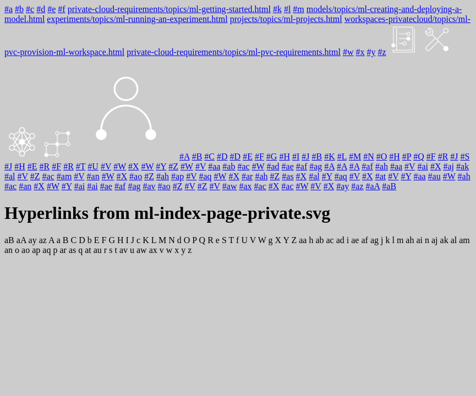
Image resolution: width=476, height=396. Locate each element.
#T (80, 166)
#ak (462, 166)
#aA (373, 186)
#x (360, 52)
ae (355, 240)
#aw (229, 186)
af (364, 240)
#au (434, 176)
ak (444, 240)
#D (222, 156)
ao (25, 250)
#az (357, 186)
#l (287, 9)
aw (141, 250)
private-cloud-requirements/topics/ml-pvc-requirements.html (234, 52)
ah (410, 240)
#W (119, 166)
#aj (448, 166)
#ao (135, 176)
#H (284, 156)
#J (305, 156)
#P (406, 156)
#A (184, 156)
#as (287, 176)
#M (355, 156)
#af (301, 166)
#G (271, 156)
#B (197, 156)
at (88, 250)
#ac (243, 166)
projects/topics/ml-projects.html (286, 19)
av (123, 250)
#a (8, 9)
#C (209, 156)
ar (62, 250)
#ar (247, 176)
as (72, 250)
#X (133, 166)
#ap (177, 176)
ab (319, 240)
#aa (214, 166)
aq (46, 250)
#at (380, 176)
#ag (315, 166)
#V (106, 166)
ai (419, 240)
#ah (381, 166)
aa (303, 240)
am (464, 240)
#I (295, 156)
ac (329, 240)
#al (9, 176)
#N (368, 156)
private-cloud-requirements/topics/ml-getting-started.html (169, 9)
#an (93, 176)
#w (348, 52)
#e (51, 9)
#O (381, 156)
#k (277, 9)
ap (36, 250)
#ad (272, 166)
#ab (228, 166)
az (43, 240)
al (454, 240)
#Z (173, 166)
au (98, 250)
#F (259, 156)
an (8, 250)
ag (374, 240)
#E (248, 156)
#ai (422, 166)
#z (382, 52)
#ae (288, 166)
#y (371, 52)
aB (9, 240)
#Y (161, 166)
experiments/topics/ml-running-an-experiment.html (137, 19)
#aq (205, 176)
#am (64, 176)
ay (33, 240)
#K (329, 156)
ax (153, 250)
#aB (389, 186)
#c (30, 9)
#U (93, 166)
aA (21, 240)
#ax (245, 186)
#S (465, 156)
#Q (418, 156)
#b (19, 9)
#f (61, 9)
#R (443, 156)
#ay (342, 186)
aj (434, 240)
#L (342, 156)
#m (298, 9)
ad (340, 240)
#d (40, 9)
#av (149, 186)
